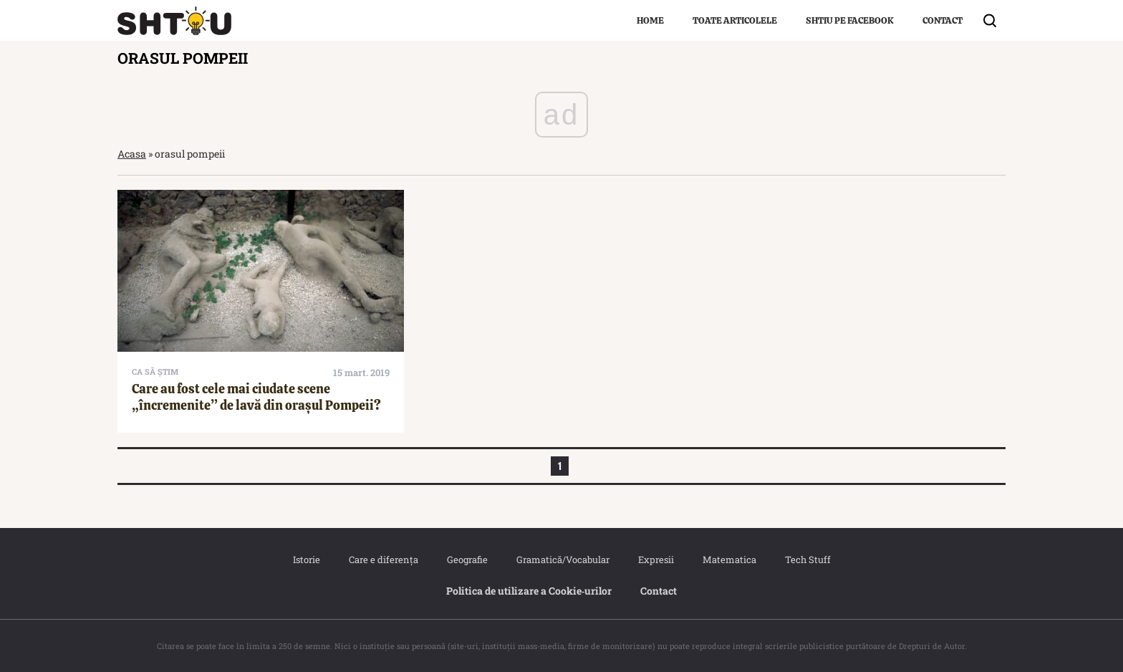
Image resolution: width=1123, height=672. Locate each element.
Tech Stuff (808, 559)
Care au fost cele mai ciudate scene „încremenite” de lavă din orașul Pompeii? (256, 396)
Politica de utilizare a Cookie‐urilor (529, 590)
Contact (942, 20)
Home (650, 20)
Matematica (729, 559)
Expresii (656, 559)
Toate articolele (735, 20)
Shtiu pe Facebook (850, 20)
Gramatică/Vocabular (562, 559)
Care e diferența (383, 559)
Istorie (306, 559)
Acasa (131, 153)
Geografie (467, 559)
